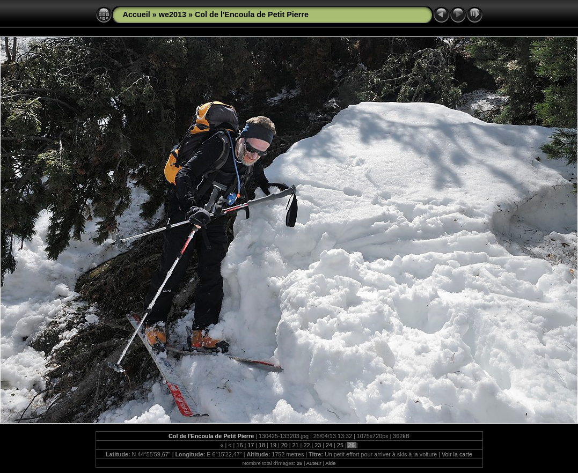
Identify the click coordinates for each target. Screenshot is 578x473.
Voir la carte (457, 454)
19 (273, 445)
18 (262, 445)
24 (329, 445)
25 (340, 445)
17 (250, 445)
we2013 (172, 14)
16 (239, 445)
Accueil (136, 14)
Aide (330, 463)
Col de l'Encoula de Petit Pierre (252, 14)
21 (296, 445)
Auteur (313, 463)
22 (306, 445)
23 (318, 445)
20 (284, 445)
